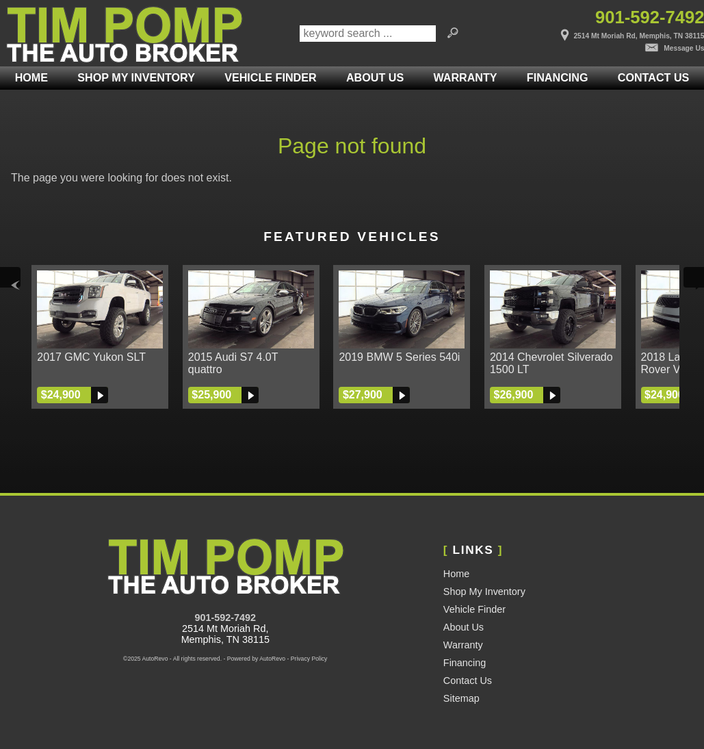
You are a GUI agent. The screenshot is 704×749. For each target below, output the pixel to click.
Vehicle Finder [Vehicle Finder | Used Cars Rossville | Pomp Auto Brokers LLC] (270, 77)
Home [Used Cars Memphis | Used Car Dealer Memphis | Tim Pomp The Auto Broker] (31, 77)
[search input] (368, 33)
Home (456, 573)
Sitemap (461, 698)
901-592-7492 (225, 617)
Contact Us (467, 680)
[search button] (453, 33)
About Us (463, 627)
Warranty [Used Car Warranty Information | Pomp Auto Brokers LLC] (465, 77)
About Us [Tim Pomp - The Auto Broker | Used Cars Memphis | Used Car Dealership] (375, 77)
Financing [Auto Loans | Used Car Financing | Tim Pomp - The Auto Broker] (557, 77)
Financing (464, 662)
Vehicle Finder (474, 609)
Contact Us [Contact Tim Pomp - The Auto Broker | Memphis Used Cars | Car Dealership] (653, 77)
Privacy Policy (309, 658)
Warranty (463, 644)
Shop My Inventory (135, 77)
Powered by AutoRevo (256, 658)
